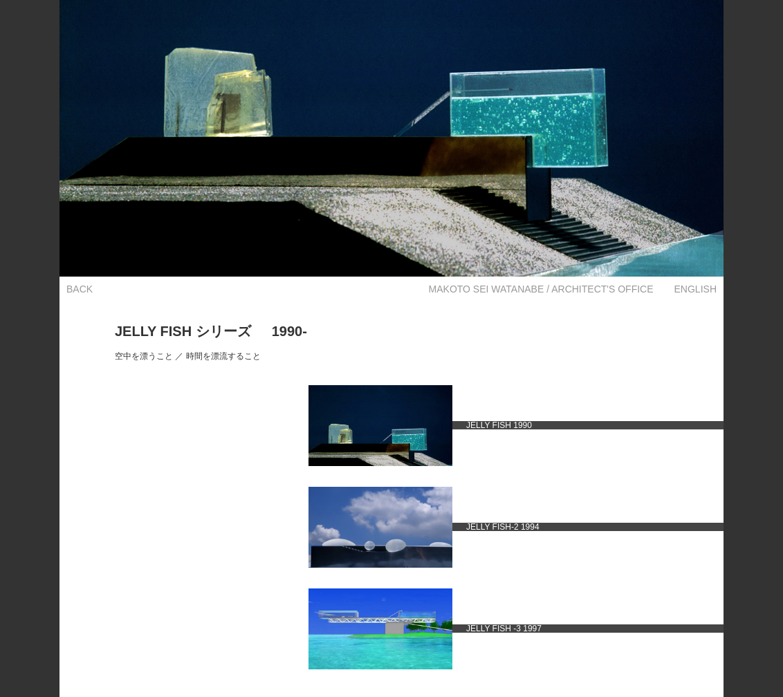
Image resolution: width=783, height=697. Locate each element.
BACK (79, 289)
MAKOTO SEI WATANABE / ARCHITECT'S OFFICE (541, 289)
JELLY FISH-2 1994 (503, 527)
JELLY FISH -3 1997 (504, 628)
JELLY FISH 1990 (499, 425)
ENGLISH (695, 289)
